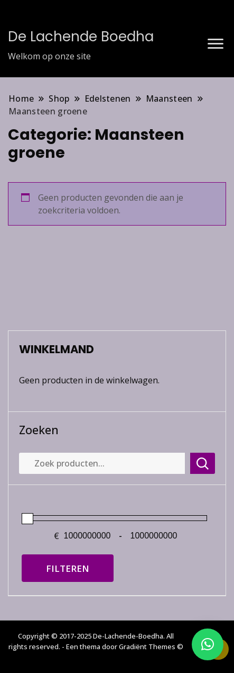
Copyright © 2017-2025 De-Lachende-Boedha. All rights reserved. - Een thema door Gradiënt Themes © (95, 641)
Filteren (67, 568)
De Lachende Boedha (81, 36)
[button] (207, 644)
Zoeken (39, 430)
